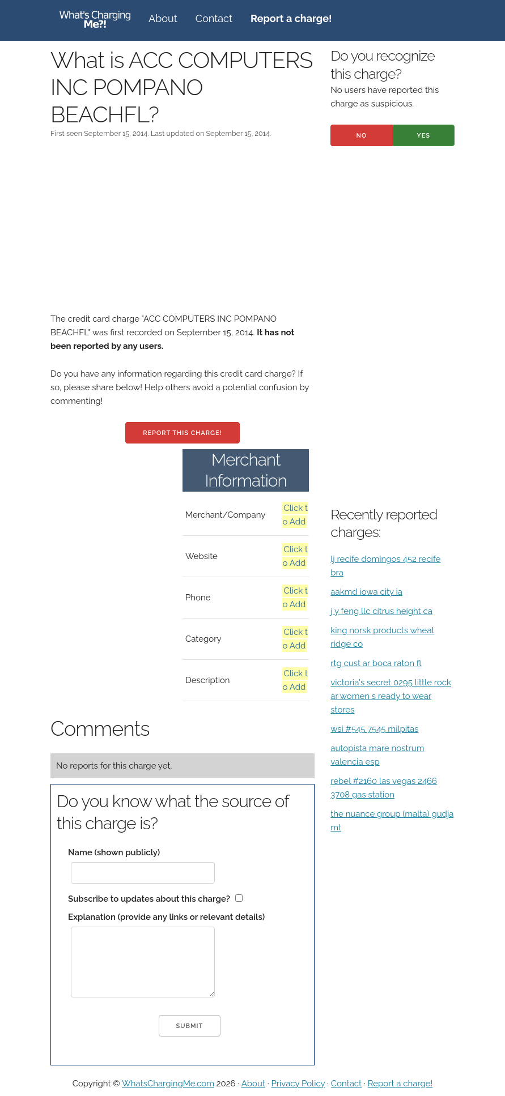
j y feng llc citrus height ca (381, 611)
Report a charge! (400, 1083)
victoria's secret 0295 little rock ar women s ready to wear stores (390, 696)
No (362, 135)
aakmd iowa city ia (366, 592)
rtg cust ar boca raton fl (375, 663)
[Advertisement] (182, 232)
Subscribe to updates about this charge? (149, 899)
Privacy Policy (298, 1083)
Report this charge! (182, 433)
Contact (214, 18)
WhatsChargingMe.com (168, 1083)
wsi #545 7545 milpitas (374, 729)
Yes (423, 135)
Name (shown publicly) (114, 852)
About (162, 18)
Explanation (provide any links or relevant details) (166, 917)
